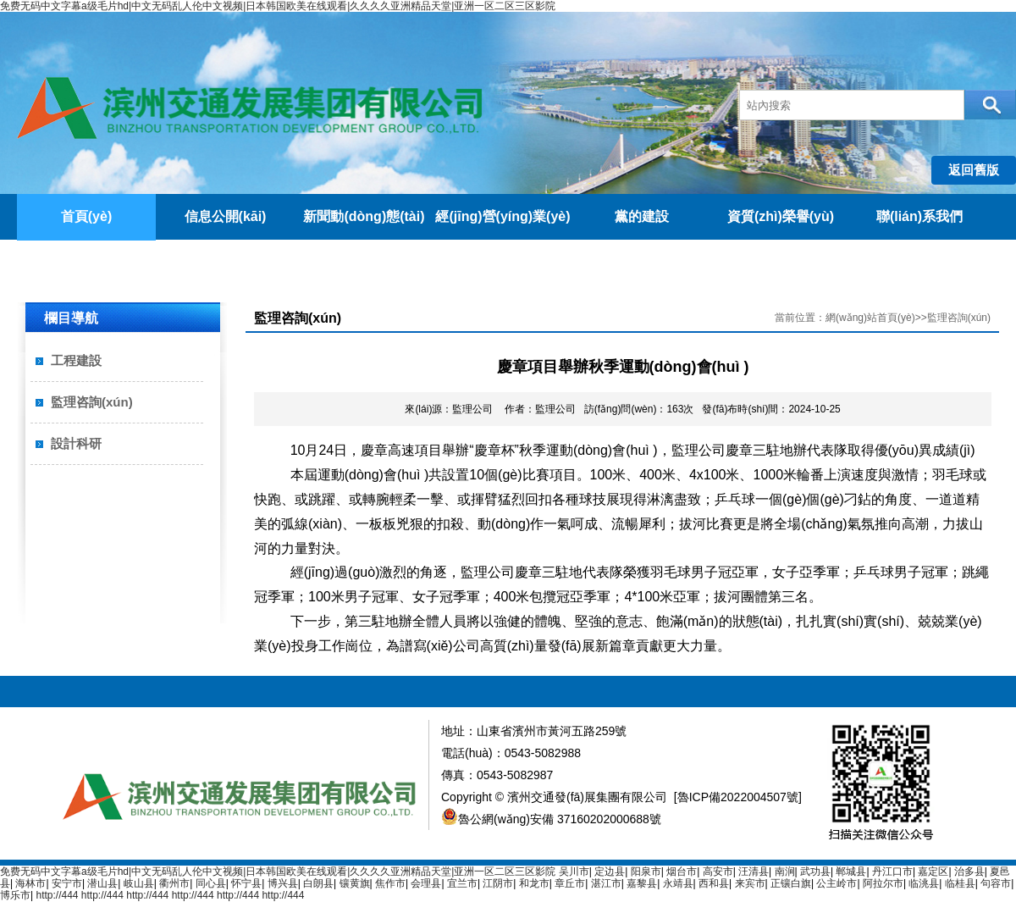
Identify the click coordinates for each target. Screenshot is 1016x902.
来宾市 (750, 883)
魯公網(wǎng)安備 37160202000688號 (551, 819)
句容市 (995, 883)
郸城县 (851, 871)
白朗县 (318, 883)
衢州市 (174, 883)
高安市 (718, 871)
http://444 (57, 895)
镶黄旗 (355, 883)
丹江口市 (892, 871)
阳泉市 (646, 871)
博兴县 (283, 883)
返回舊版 (973, 170)
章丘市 (570, 883)
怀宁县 (246, 883)
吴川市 (574, 871)
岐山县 (139, 883)
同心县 (211, 883)
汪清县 (753, 871)
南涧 (785, 871)
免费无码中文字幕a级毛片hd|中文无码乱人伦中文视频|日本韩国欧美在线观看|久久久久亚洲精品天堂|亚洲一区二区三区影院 (278, 6)
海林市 (30, 883)
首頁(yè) (86, 216)
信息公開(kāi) (226, 216)
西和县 (713, 883)
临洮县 (923, 883)
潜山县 (102, 883)
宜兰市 (462, 883)
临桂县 (960, 883)
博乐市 (15, 895)
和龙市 (534, 883)
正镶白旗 (790, 883)
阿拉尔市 (883, 883)
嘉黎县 (642, 883)
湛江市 (606, 883)
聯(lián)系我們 (919, 216)
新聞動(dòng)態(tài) (363, 216)
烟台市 (681, 871)
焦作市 (390, 883)
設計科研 (76, 443)
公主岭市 (836, 883)
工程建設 (76, 360)
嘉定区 (933, 871)
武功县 (815, 871)
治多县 (969, 871)
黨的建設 (642, 216)
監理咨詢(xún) (92, 402)
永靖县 (678, 883)
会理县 (426, 883)
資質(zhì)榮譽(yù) (780, 216)
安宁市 (67, 883)
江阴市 (498, 883)
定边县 (609, 871)
